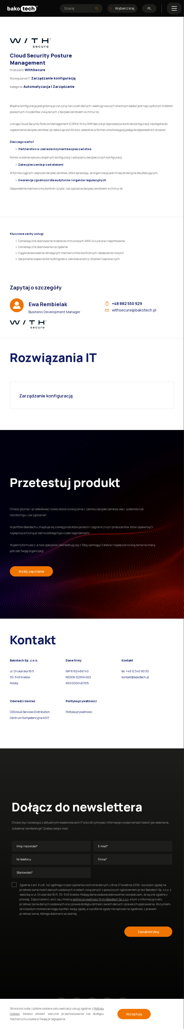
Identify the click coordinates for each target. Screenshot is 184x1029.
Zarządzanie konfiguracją (53, 78)
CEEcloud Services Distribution (30, 712)
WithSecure (35, 70)
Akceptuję (134, 1014)
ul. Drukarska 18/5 (22, 671)
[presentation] (48, 931)
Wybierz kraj (122, 8)
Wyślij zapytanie (31, 571)
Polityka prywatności (79, 712)
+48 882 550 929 (124, 303)
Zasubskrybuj (148, 931)
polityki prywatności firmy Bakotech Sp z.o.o (100, 899)
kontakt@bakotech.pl (135, 677)
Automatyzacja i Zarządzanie (49, 86)
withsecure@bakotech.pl (131, 310)
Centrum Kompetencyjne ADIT (29, 718)
